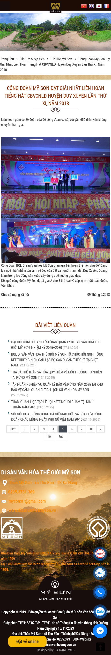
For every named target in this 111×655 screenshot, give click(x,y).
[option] (55, 32)
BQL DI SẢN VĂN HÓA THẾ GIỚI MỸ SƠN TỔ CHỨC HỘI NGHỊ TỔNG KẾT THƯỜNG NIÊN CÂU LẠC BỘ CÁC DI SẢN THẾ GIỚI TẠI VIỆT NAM (57, 359)
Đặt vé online (27, 641)
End (61, 436)
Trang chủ (7, 58)
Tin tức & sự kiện (32, 58)
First (12, 429)
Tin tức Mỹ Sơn (62, 58)
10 (49, 436)
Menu (5, 6)
